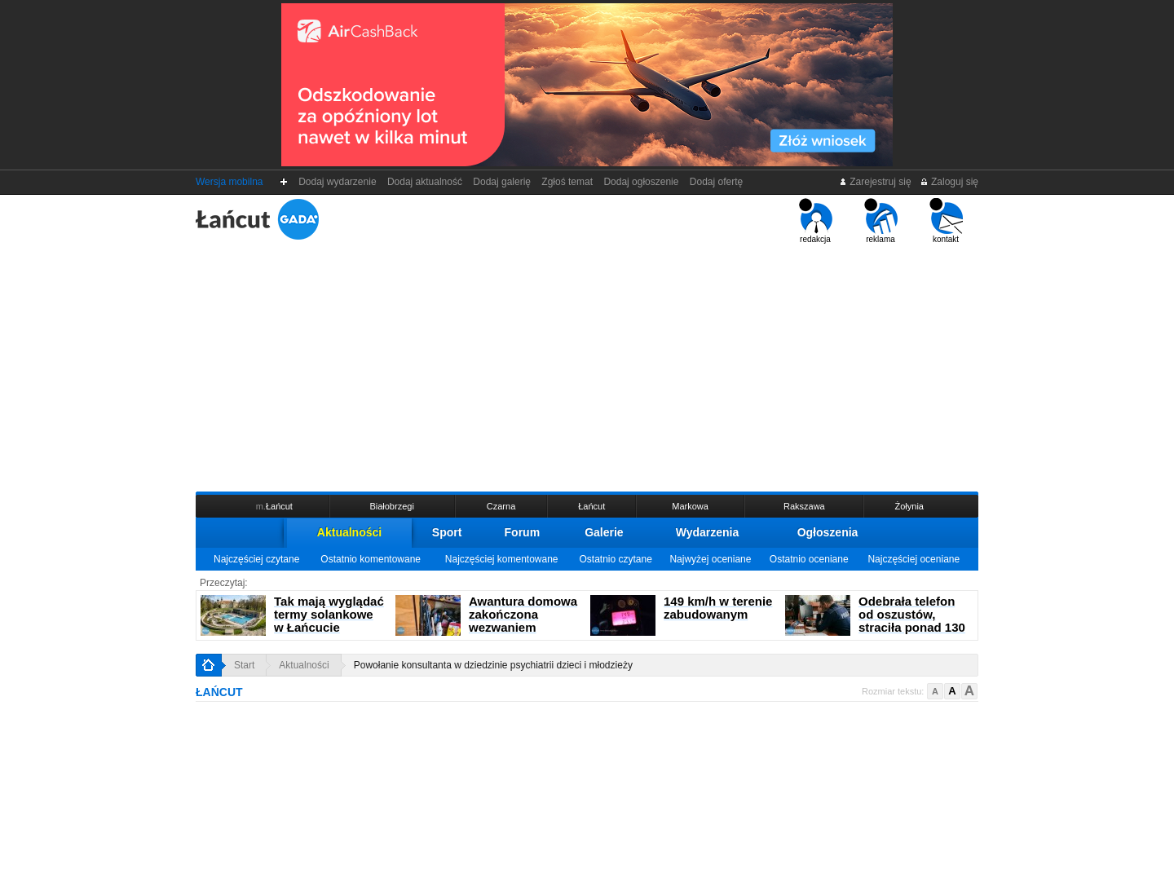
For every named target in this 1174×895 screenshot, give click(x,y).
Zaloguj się (949, 181)
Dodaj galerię (502, 181)
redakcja (815, 221)
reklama (881, 221)
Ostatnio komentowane (370, 559)
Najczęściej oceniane (913, 559)
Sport (447, 532)
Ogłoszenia (827, 532)
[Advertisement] (587, 366)
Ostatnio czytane (615, 559)
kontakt (946, 221)
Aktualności (349, 532)
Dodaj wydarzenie (338, 181)
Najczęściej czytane (256, 559)
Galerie (604, 532)
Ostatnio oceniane (809, 559)
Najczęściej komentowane (501, 559)
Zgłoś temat (567, 181)
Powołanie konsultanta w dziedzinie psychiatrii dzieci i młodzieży (493, 665)
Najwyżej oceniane (710, 559)
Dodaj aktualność (424, 181)
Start (244, 665)
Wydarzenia (707, 532)
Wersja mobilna (229, 181)
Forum (523, 532)
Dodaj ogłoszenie (641, 181)
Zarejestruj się (875, 181)
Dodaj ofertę (716, 181)
